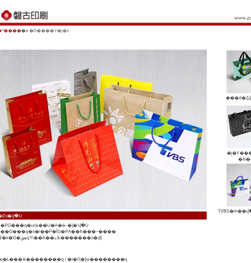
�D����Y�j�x (49, 30)
